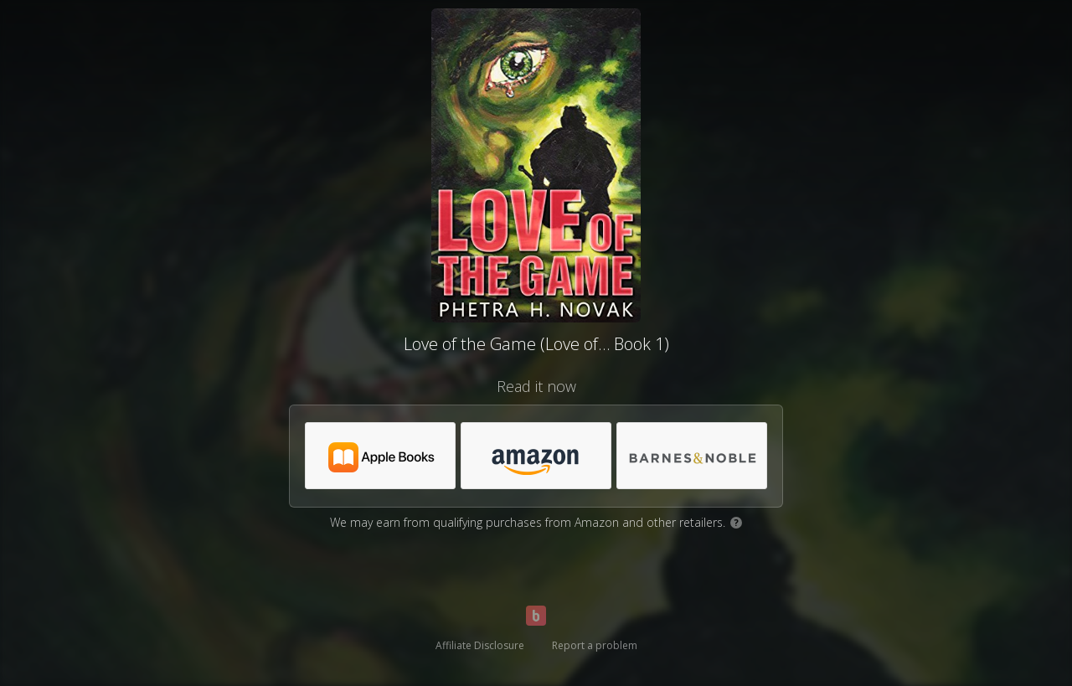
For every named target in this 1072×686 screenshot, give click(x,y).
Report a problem (594, 645)
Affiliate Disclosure (480, 645)
